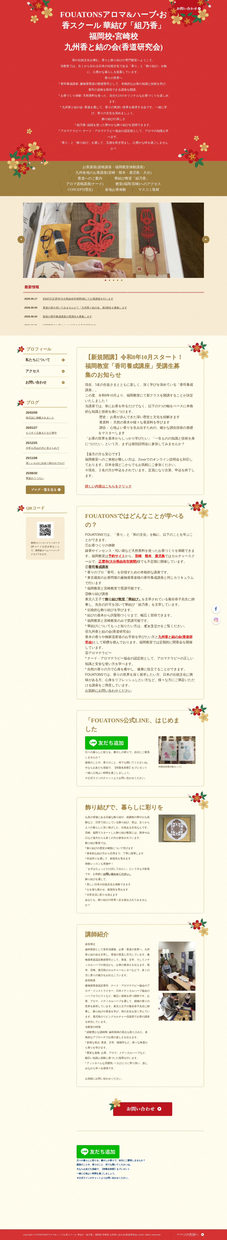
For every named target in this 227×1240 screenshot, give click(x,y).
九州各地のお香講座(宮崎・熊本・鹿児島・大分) (113, 173)
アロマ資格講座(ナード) (85, 184)
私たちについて (37, 360)
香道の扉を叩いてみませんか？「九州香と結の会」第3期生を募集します (85, 307)
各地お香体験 (115, 189)
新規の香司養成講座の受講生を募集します (67, 316)
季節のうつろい (35, 478)
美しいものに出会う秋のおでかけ (45, 463)
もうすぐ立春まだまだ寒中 (41, 432)
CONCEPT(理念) (80, 189)
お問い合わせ (36, 382)
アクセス (32, 371)
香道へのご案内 (90, 178)
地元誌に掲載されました (40, 417)
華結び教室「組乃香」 (131, 178)
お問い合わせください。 (117, 874)
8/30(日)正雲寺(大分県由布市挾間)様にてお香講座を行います (78, 298)
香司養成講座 (98, 567)
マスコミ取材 (148, 189)
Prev (21, 239)
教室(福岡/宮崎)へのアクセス (138, 184)
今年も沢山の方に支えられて (42, 448)
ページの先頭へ (188, 1234)
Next (205, 239)
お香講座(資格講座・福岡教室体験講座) (113, 167)
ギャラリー (152, 626)
